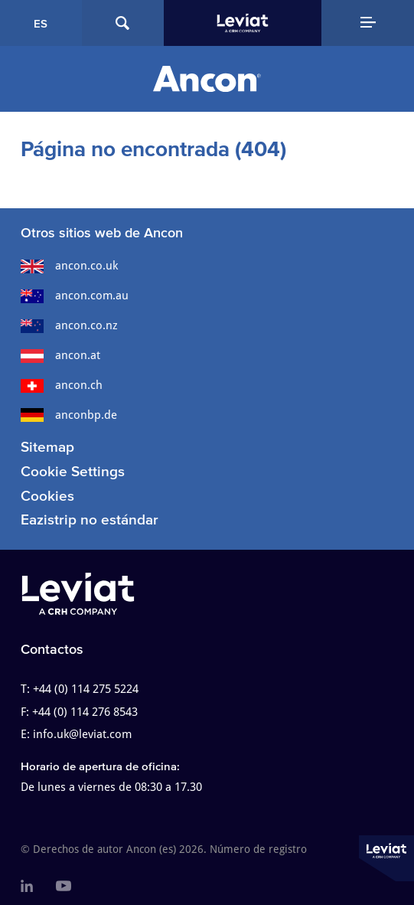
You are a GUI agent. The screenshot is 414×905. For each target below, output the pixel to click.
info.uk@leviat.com (82, 734)
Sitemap (47, 447)
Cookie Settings (73, 471)
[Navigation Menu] (367, 23)
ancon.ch (62, 385)
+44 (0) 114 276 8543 (85, 712)
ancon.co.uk (69, 266)
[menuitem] (27, 886)
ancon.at (60, 355)
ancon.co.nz (69, 325)
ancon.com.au (75, 295)
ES (40, 23)
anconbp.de (69, 415)
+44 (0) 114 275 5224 (86, 689)
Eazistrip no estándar (89, 519)
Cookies (47, 496)
